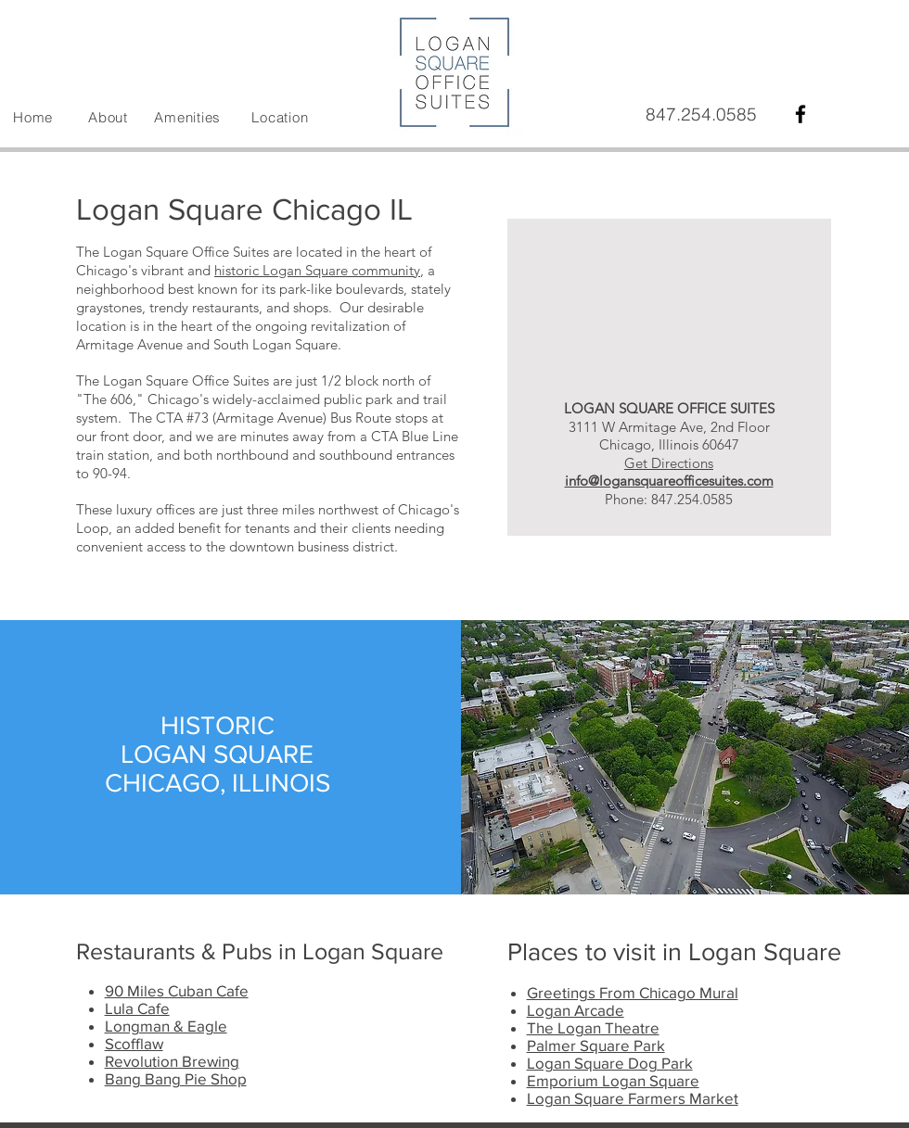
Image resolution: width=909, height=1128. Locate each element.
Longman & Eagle (166, 1025)
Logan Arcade (575, 1010)
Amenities (187, 117)
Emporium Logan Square (613, 1080)
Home (33, 117)
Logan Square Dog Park (610, 1062)
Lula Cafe (137, 1008)
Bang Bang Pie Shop (176, 1078)
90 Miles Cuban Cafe (177, 990)
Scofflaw (134, 1043)
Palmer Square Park (596, 1045)
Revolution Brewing (172, 1061)
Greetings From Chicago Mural (632, 992)
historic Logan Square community (317, 270)
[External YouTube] (669, 287)
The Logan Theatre (593, 1027)
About (108, 117)
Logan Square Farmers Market (632, 1098)
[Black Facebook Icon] (800, 114)
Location (279, 117)
